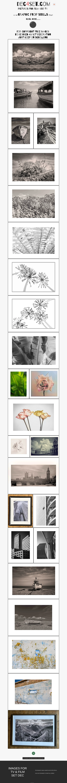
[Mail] (54, 4)
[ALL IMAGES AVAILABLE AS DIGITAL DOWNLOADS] (33, 758)
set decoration (42, 34)
